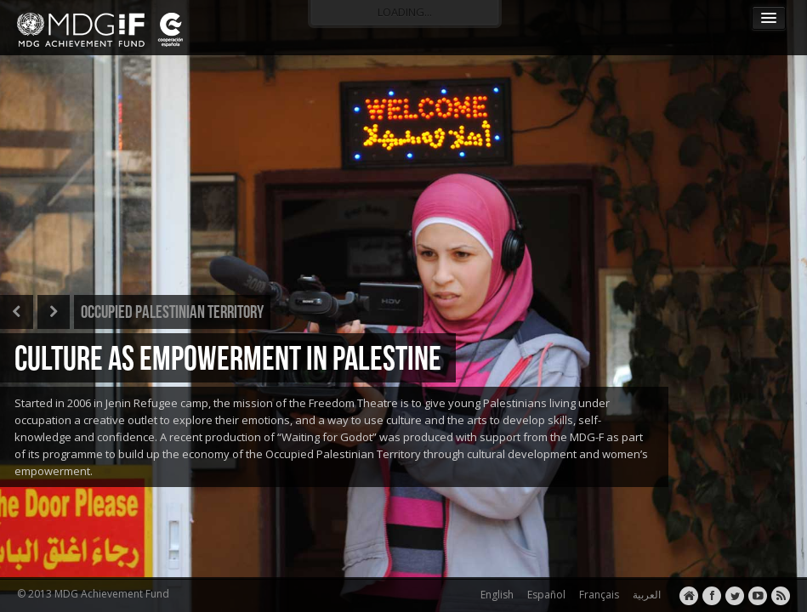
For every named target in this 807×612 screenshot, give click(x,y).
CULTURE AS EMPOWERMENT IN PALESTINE (227, 357)
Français (596, 594)
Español (543, 594)
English (494, 594)
